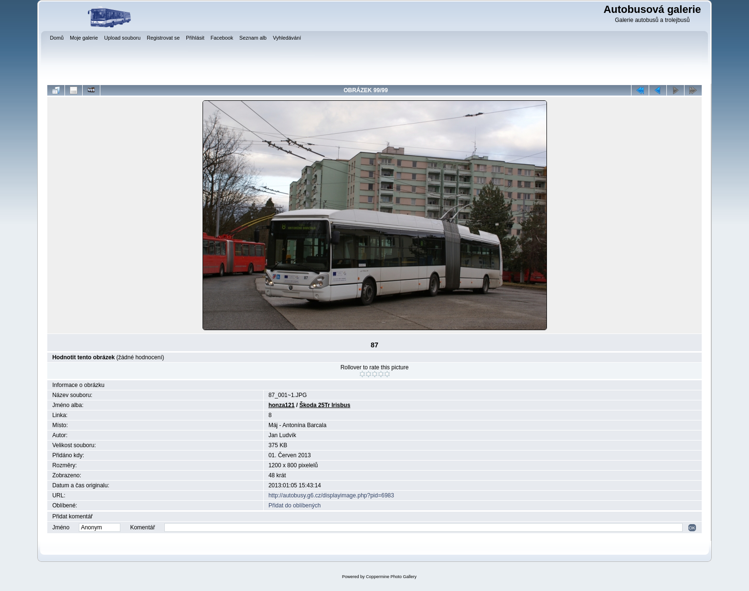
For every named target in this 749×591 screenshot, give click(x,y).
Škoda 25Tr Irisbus (325, 405)
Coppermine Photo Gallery (391, 576)
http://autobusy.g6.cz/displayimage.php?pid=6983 (331, 495)
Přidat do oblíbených (294, 505)
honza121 (281, 405)
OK (692, 527)
